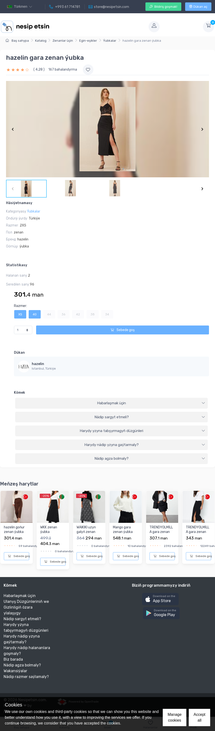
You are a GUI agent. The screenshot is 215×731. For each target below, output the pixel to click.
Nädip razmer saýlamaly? (26, 676)
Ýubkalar (109, 40)
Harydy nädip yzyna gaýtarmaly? (144, 445)
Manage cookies (175, 717)
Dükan (19, 353)
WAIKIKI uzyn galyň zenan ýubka (86, 532)
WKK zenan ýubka (48, 529)
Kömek (19, 393)
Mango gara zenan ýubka (123, 529)
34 (107, 314)
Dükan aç (198, 6)
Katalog (40, 40)
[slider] (18, 69)
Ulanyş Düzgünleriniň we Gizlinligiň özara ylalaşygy (26, 607)
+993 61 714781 (64, 7)
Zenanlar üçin (62, 40)
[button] (160, 599)
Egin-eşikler (88, 40)
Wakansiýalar (15, 671)
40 (35, 314)
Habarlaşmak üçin (151, 403)
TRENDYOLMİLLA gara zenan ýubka (161, 532)
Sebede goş (123, 330)
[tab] (111, 403)
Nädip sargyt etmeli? (149, 417)
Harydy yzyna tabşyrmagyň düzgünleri (142, 431)
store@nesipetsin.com (109, 7)
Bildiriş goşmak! (163, 6)
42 (78, 314)
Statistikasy (16, 265)
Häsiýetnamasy (19, 203)
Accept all (199, 717)
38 (93, 314)
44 (49, 314)
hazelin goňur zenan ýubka (14, 529)
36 (63, 314)
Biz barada (13, 659)
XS (20, 314)
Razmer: (20, 306)
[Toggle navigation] (98, 26)
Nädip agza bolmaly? (149, 458)
